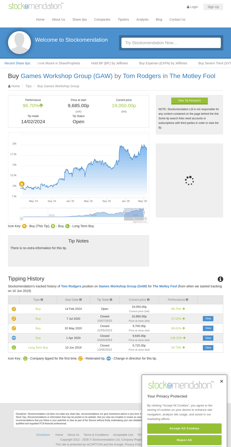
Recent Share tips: (18, 63)
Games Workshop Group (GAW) (67, 75)
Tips (29, 86)
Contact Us (177, 19)
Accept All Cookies (184, 439)
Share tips (79, 19)
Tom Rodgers (142, 75)
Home (40, 19)
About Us (58, 19)
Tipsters (123, 19)
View (208, 318)
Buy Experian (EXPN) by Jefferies (165, 63)
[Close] (222, 392)
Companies (102, 19)
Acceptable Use (123, 434)
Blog (159, 19)
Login (192, 7)
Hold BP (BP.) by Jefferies (111, 63)
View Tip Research (189, 100)
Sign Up (213, 7)
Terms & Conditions (96, 434)
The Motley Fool (192, 75)
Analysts (142, 19)
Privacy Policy (134, 444)
